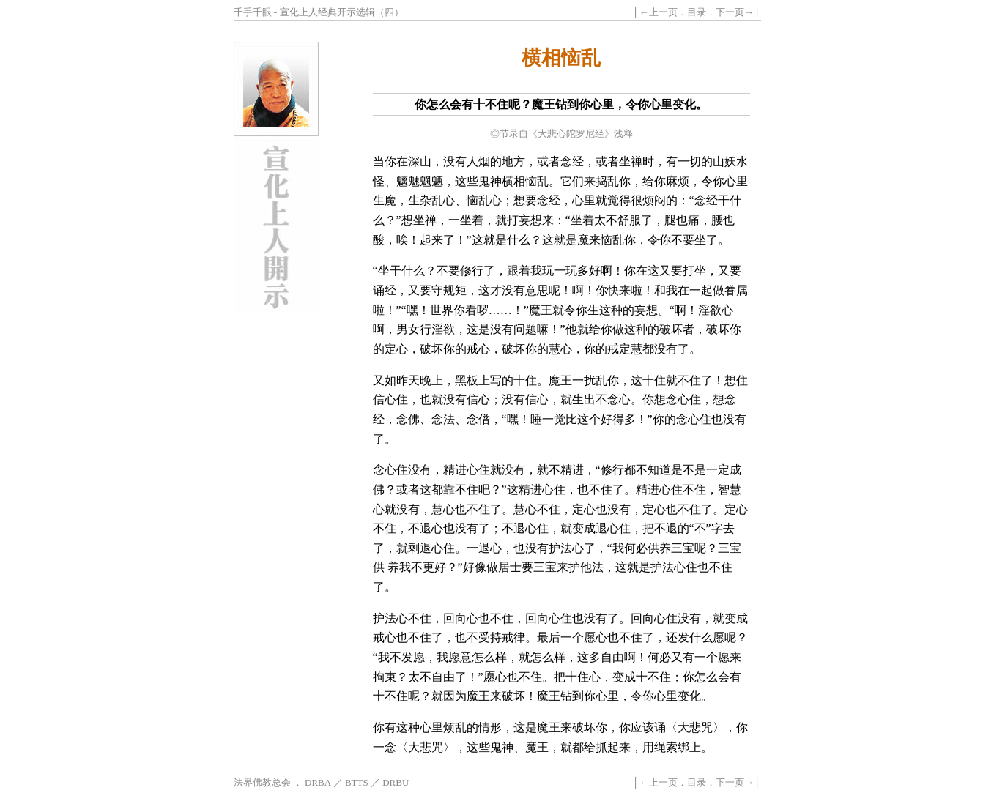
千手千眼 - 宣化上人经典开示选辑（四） (319, 12)
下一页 (730, 12)
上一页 (663, 12)
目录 (696, 12)
